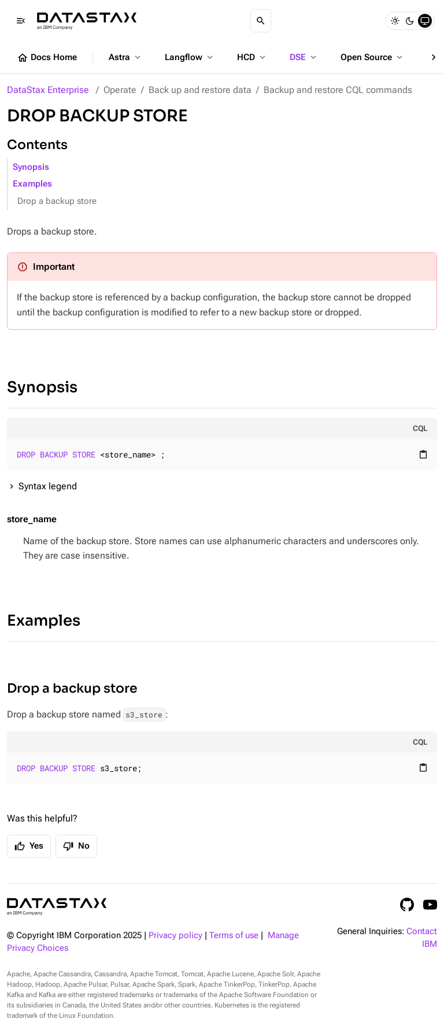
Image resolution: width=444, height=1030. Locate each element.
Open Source (373, 57)
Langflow (190, 57)
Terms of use (233, 935)
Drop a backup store (57, 201)
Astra (126, 57)
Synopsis (31, 167)
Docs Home (47, 58)
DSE (304, 57)
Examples (32, 184)
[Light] (395, 21)
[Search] (260, 20)
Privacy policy (175, 935)
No (76, 846)
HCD (252, 57)
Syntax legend (47, 486)
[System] (425, 21)
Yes (28, 846)
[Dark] (410, 21)
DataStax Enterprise (48, 89)
